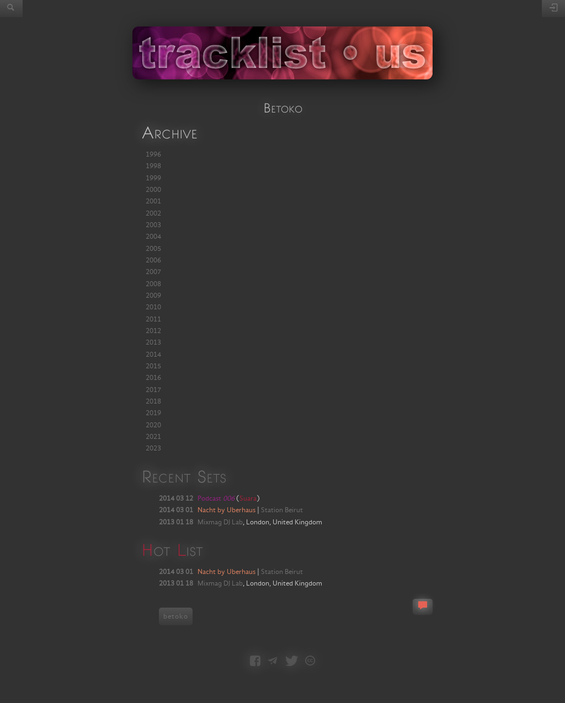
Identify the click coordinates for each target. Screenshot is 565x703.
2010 (153, 307)
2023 (153, 448)
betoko (175, 616)
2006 (153, 260)
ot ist (171, 549)
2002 (153, 213)
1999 (153, 178)
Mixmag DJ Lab (220, 522)
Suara (248, 498)
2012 (153, 331)
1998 (153, 166)
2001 (153, 201)
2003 (153, 225)
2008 (153, 284)
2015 (153, 366)
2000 (153, 190)
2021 (153, 437)
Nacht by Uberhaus (226, 510)
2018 (153, 401)
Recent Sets (183, 476)
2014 (153, 354)
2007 (153, 272)
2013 (153, 342)
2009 (153, 295)
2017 (153, 390)
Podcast (216, 498)
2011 (153, 319)
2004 (153, 236)
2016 (153, 378)
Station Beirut (282, 510)
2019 (153, 413)
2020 (153, 425)
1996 (153, 154)
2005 (153, 249)
